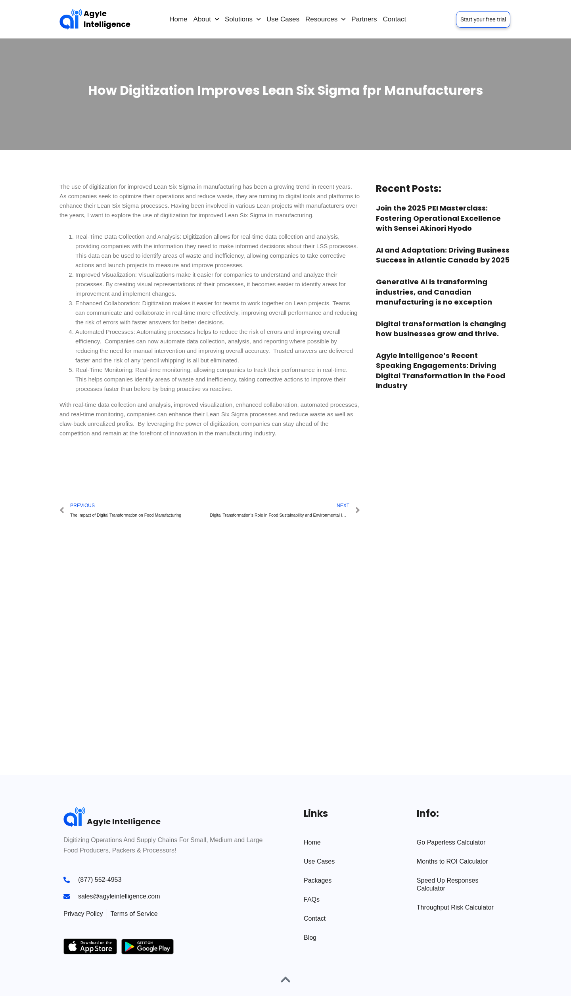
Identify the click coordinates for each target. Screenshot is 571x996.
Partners (364, 19)
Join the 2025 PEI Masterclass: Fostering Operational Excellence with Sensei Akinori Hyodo (438, 218)
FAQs (312, 899)
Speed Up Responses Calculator (448, 884)
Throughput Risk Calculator (455, 907)
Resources (325, 19)
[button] (68, 467)
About (206, 19)
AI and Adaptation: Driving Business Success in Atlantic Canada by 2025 (443, 255)
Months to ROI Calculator (452, 861)
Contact (394, 19)
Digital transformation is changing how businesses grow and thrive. (441, 329)
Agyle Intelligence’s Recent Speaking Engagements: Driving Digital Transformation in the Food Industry (440, 371)
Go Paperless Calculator (451, 842)
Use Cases (282, 19)
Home (178, 19)
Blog (310, 937)
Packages (317, 880)
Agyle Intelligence (107, 19)
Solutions (243, 19)
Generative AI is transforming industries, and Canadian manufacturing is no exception (434, 291)
